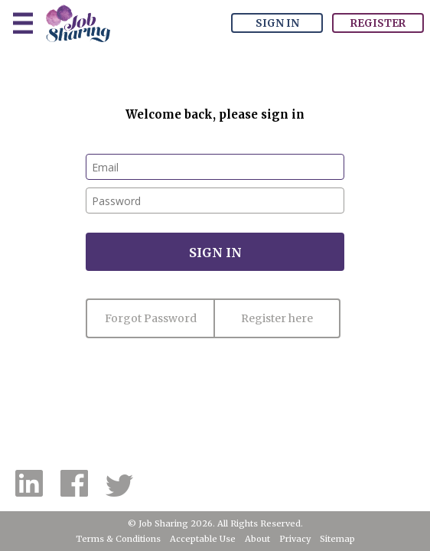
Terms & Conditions (118, 538)
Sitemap (337, 538)
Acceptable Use (203, 538)
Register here (277, 318)
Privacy (295, 538)
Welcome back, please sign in (215, 114)
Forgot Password (151, 318)
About (257, 538)
